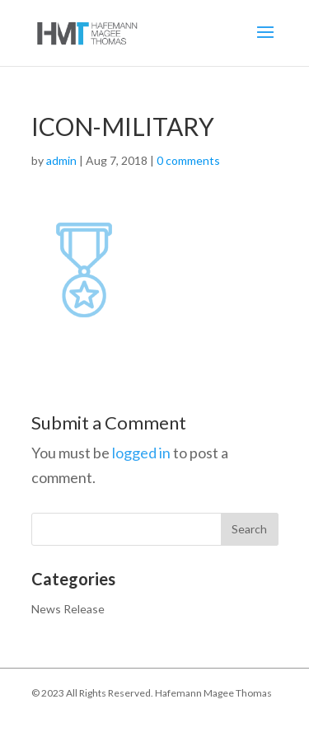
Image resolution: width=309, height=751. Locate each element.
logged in (141, 453)
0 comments (188, 160)
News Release (68, 609)
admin (61, 160)
